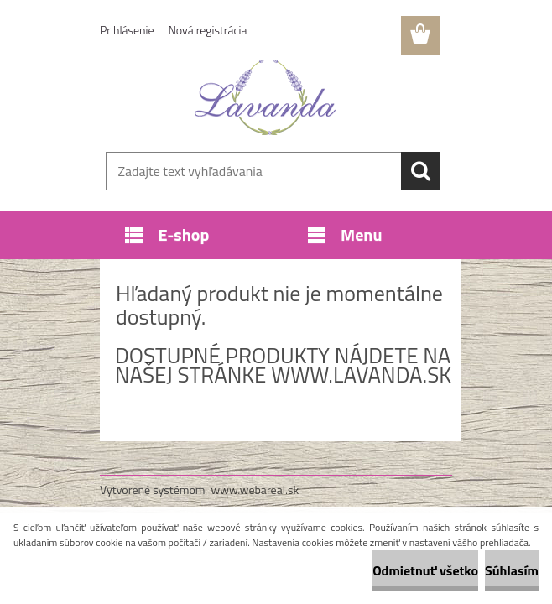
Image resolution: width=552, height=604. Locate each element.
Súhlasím (512, 570)
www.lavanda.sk (361, 374)
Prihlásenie (127, 30)
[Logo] (265, 97)
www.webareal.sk (255, 489)
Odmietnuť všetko (425, 570)
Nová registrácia (208, 30)
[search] (420, 171)
